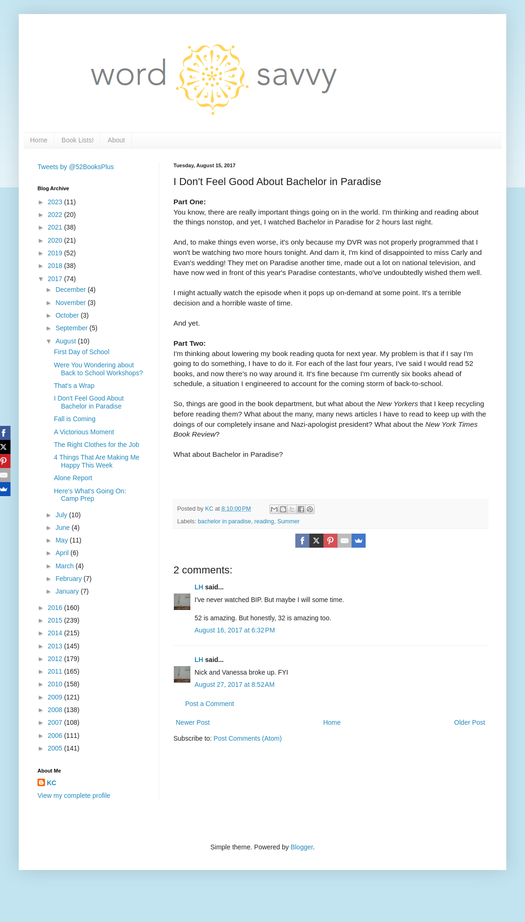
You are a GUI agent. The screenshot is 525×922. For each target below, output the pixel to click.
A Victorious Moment (84, 432)
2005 (56, 748)
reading (264, 521)
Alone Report (73, 478)
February (69, 578)
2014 (56, 633)
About (116, 140)
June (63, 527)
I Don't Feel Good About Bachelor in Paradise (89, 402)
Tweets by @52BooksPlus (76, 167)
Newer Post (193, 722)
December (71, 289)
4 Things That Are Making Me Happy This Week (96, 461)
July (62, 515)
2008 (56, 710)
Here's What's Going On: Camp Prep (90, 495)
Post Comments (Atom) (248, 738)
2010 (56, 684)
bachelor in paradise (224, 521)
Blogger (302, 847)
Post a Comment (209, 703)
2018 (56, 265)
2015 (56, 620)
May (62, 540)
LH (199, 587)
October (68, 315)
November (71, 302)
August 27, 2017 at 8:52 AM (235, 684)
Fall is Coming (75, 419)
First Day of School (81, 352)
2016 (56, 607)
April (62, 553)
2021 (56, 227)
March (65, 566)
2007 (56, 722)
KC (51, 783)
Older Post (469, 722)
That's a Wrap (74, 385)
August (66, 341)
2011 (56, 671)
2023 (56, 202)
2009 (56, 697)
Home (38, 140)
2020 (56, 240)
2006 (56, 735)
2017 (56, 279)
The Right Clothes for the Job (96, 444)
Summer (289, 521)
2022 (56, 214)
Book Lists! (77, 140)
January (68, 591)
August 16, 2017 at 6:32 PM (235, 630)
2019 (56, 253)
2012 (56, 658)
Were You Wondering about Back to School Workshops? (98, 369)
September (72, 328)
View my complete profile (74, 795)
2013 (56, 646)
